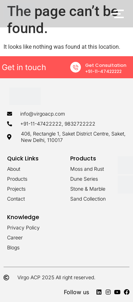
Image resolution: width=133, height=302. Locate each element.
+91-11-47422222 (103, 71)
